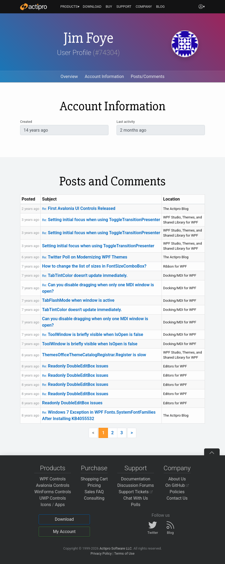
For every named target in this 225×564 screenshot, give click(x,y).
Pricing (94, 485)
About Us (177, 478)
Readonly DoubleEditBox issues (75, 366)
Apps (60, 504)
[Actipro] (33, 6)
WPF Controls (53, 478)
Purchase (94, 468)
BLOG (160, 7)
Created (26, 122)
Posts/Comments (147, 76)
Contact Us (177, 498)
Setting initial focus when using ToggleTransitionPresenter (101, 219)
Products (52, 468)
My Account (64, 531)
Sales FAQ (94, 491)
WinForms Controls (52, 491)
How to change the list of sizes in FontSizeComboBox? (94, 266)
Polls (135, 504)
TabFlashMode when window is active (78, 300)
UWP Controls (52, 498)
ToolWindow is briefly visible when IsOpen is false (92, 334)
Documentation (135, 478)
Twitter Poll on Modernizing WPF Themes (84, 257)
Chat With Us (135, 498)
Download (64, 519)
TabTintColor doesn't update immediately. (85, 275)
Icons (46, 504)
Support (135, 468)
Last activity (126, 122)
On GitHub (177, 485)
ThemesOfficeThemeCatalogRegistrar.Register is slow (94, 354)
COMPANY (144, 7)
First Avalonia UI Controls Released (78, 208)
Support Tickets (136, 491)
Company (177, 468)
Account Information (104, 76)
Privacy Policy (101, 553)
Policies (177, 491)
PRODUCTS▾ (70, 7)
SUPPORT (124, 7)
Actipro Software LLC (115, 548)
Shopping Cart (94, 478)
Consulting (94, 498)
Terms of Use (124, 553)
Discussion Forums (135, 485)
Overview (69, 76)
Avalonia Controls (52, 485)
